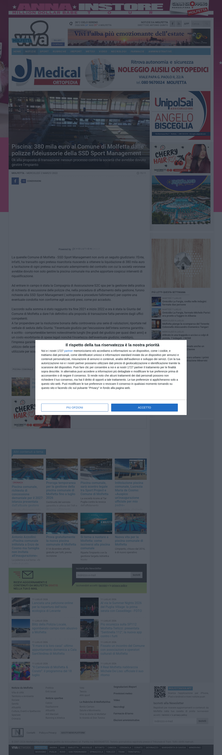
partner (68, 350)
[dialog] (111, 377)
